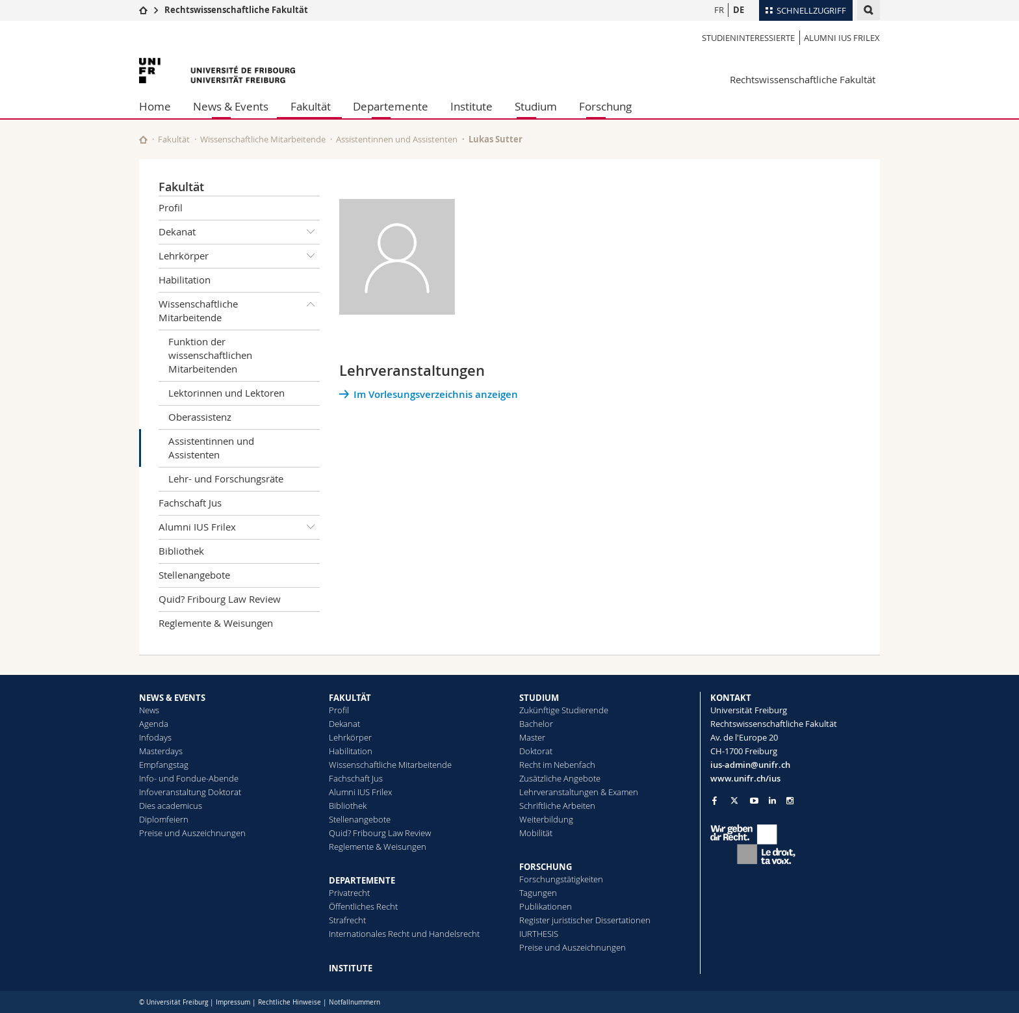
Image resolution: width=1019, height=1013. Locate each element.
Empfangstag (163, 764)
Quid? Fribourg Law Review (220, 598)
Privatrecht (349, 893)
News (149, 710)
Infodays (155, 737)
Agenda (153, 724)
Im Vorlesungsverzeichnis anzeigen (436, 394)
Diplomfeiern (163, 819)
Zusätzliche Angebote (559, 778)
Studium (536, 106)
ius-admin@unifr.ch (750, 764)
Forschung (605, 106)
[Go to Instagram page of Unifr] (789, 800)
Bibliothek (181, 550)
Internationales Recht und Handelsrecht (404, 934)
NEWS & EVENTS (172, 698)
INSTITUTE (350, 968)
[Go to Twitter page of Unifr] (734, 800)
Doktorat (535, 751)
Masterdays (161, 751)
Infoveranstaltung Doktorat (190, 792)
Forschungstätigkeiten (561, 879)
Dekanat (239, 232)
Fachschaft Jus (190, 502)
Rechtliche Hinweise (289, 1002)
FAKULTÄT (350, 698)
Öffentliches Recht (363, 906)
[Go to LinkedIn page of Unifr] (772, 800)
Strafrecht (347, 920)
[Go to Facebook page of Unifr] (714, 800)
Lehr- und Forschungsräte (225, 478)
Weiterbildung (546, 819)
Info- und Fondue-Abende (189, 778)
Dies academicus (170, 805)
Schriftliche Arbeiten (557, 805)
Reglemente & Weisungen (216, 622)
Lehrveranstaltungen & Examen (578, 792)
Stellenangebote (194, 574)
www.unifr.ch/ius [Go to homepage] (745, 778)
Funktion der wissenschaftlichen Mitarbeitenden (210, 355)
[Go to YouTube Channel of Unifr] (754, 800)
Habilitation (185, 279)
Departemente (390, 106)
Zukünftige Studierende (563, 710)
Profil (171, 207)
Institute (471, 106)
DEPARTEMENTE (362, 880)
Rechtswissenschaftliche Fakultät (236, 10)
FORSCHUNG (545, 867)
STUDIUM (539, 698)
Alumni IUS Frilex (842, 38)
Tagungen (538, 893)
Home (155, 106)
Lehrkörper (239, 256)
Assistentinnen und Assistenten (397, 139)
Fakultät (310, 106)
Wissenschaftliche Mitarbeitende (263, 139)
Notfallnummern (354, 1002)
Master (532, 737)
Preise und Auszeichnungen (192, 833)
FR (719, 10)
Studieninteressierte (748, 38)
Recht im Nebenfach (557, 764)
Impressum (233, 1002)
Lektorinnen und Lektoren (226, 392)
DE (738, 10)
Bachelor (536, 724)
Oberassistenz (199, 416)
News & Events (230, 106)
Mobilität (535, 833)
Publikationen (545, 906)
